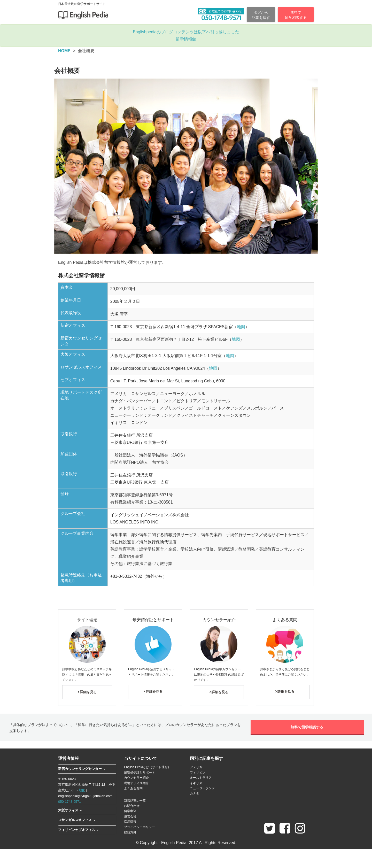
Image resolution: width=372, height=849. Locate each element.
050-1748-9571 (69, 802)
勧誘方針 (130, 832)
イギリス (196, 783)
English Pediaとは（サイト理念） (147, 767)
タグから (261, 15)
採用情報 (130, 821)
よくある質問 (133, 788)
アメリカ (196, 767)
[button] (81, 769)
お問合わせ (132, 806)
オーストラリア (201, 777)
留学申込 (130, 811)
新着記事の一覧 (135, 800)
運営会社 (130, 816)
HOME (64, 51)
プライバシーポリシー (139, 827)
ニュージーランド (202, 788)
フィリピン (197, 772)
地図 (241, 327)
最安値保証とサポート (139, 772)
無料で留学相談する (307, 727)
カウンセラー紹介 (136, 777)
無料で (296, 15)
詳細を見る (87, 692)
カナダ (194, 793)
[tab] (87, 769)
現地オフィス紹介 (136, 783)
